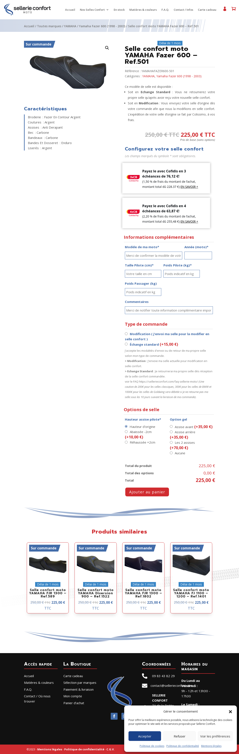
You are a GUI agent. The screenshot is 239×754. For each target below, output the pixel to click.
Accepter (144, 736)
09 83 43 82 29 (163, 676)
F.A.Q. (165, 10)
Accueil (70, 10)
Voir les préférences (215, 736)
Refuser (179, 736)
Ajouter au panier (147, 491)
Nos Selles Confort (92, 10)
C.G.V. (110, 749)
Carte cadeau (207, 10)
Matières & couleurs (143, 10)
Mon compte (224, 10)
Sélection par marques (79, 682)
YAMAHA (70, 26)
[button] (230, 711)
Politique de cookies (152, 746)
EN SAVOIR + (189, 187)
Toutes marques (49, 26)
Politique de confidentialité (182, 746)
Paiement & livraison (78, 689)
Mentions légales (211, 746)
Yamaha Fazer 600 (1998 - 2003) (102, 26)
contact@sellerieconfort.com (172, 685)
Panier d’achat (233, 10)
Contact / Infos (183, 10)
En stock (119, 10)
